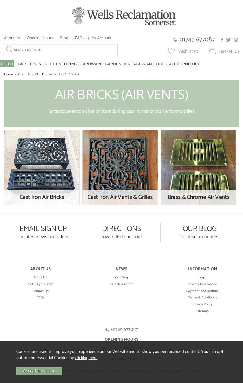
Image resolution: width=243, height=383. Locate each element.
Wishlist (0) (189, 52)
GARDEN (113, 63)
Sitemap (202, 311)
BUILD (7, 63)
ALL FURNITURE (184, 63)
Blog (64, 38)
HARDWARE (91, 63)
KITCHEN (52, 63)
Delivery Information (202, 284)
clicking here (86, 358)
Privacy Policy (202, 304)
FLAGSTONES (28, 63)
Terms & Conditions (202, 297)
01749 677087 (197, 39)
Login (202, 277)
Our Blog (121, 277)
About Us (12, 38)
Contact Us (40, 291)
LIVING (70, 63)
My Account (101, 38)
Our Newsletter (121, 284)
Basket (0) (229, 52)
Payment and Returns (202, 291)
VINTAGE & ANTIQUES (145, 63)
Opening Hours (40, 38)
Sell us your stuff (40, 284)
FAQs (79, 38)
